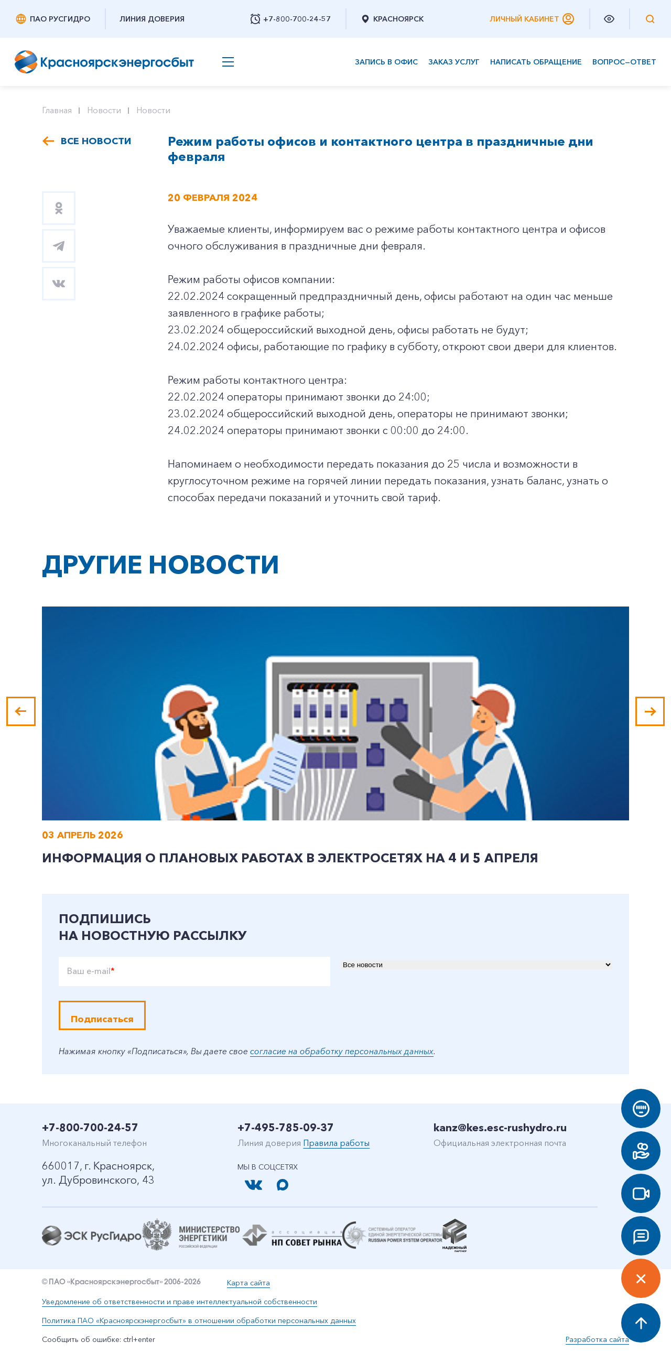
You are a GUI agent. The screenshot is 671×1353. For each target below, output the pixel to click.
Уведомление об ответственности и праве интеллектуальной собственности (179, 1301)
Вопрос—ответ (624, 62)
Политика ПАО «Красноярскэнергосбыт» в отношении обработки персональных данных (199, 1320)
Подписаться (102, 1019)
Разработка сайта (597, 1339)
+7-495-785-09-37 (285, 1127)
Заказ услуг (454, 62)
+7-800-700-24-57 (90, 1127)
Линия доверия (152, 19)
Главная (57, 110)
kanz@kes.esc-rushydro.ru (500, 1127)
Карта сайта (248, 1282)
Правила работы (336, 1143)
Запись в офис (386, 62)
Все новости (96, 141)
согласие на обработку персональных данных (342, 1051)
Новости (104, 110)
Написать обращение (536, 62)
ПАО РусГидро (52, 19)
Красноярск (392, 19)
